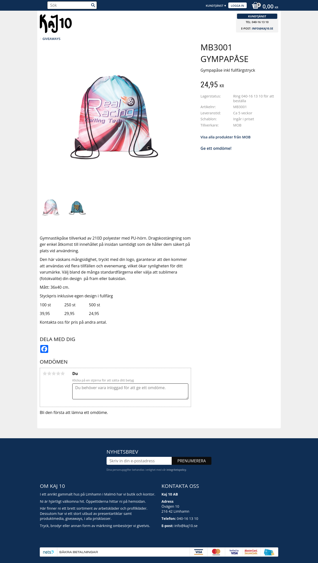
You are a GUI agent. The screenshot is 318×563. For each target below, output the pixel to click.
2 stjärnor (49, 373)
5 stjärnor (62, 373)
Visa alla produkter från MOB (225, 137)
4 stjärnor (58, 373)
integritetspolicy (176, 469)
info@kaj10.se (262, 28)
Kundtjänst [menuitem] (214, 5)
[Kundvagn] (263, 7)
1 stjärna (44, 373)
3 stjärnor (53, 373)
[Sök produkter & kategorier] (72, 5)
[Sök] (93, 5)
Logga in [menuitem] (237, 5)
